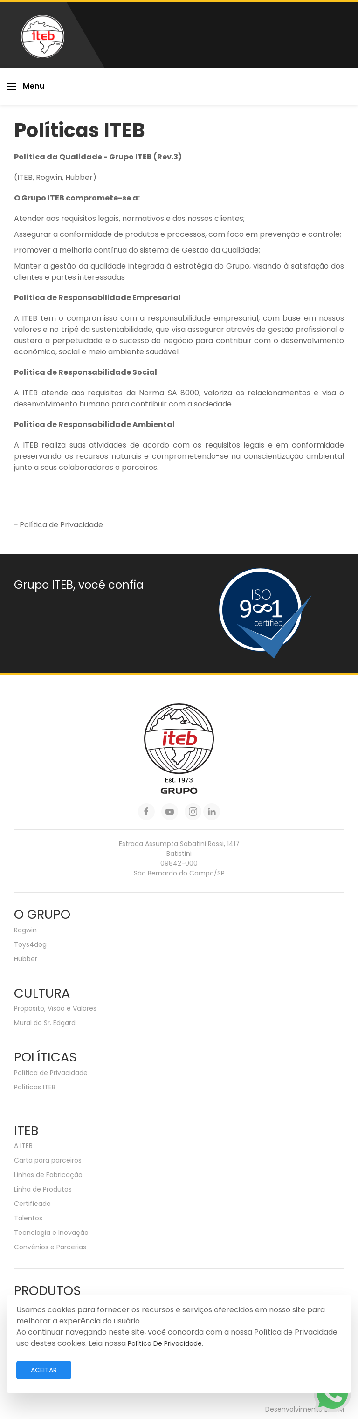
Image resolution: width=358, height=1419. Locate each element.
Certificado (32, 1203)
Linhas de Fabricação (48, 1174)
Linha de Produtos (43, 1189)
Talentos (28, 1218)
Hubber (25, 959)
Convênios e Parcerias (50, 1247)
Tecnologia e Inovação (51, 1232)
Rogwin (25, 930)
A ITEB (23, 1145)
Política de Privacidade (58, 524)
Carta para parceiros (48, 1160)
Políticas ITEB (34, 1087)
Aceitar (44, 1370)
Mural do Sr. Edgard (45, 1022)
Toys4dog (30, 944)
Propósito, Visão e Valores (55, 1008)
